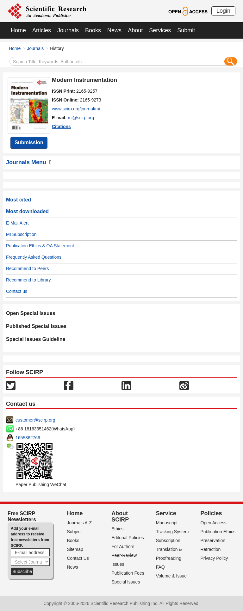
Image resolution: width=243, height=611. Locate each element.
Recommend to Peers (27, 268)
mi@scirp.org (81, 117)
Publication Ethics (217, 531)
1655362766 (28, 437)
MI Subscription (21, 234)
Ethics (117, 528)
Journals (68, 30)
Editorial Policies (127, 537)
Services (160, 30)
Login (223, 11)
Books (93, 30)
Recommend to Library (28, 279)
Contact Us (78, 558)
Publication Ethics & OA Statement (40, 245)
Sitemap (75, 549)
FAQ (160, 567)
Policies (211, 513)
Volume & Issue (171, 575)
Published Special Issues (36, 326)
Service (166, 513)
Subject (74, 531)
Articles (41, 30)
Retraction (210, 549)
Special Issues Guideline (35, 339)
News (114, 30)
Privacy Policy (214, 558)
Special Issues (125, 581)
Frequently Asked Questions (33, 257)
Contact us (16, 291)
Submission (29, 142)
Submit (186, 30)
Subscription (168, 540)
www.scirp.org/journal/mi (76, 108)
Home (18, 30)
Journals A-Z (79, 522)
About (135, 30)
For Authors (122, 546)
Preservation (212, 540)
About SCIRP (120, 516)
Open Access (213, 522)
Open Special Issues (30, 313)
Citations (61, 126)
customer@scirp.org (35, 420)
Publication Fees (127, 573)
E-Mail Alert (17, 222)
